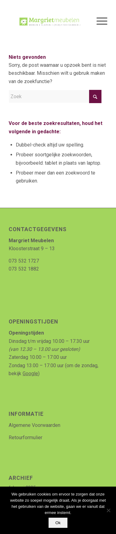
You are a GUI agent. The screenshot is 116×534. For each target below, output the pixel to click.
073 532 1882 (24, 269)
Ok (58, 522)
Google (30, 373)
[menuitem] (98, 21)
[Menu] (98, 21)
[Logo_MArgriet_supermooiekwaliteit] (48, 21)
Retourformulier (25, 437)
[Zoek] (55, 96)
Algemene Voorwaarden (34, 425)
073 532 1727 (24, 261)
